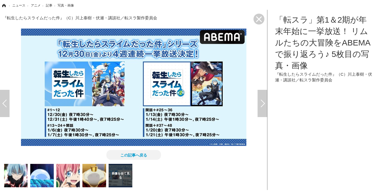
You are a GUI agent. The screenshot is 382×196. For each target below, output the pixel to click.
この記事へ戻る (133, 155)
